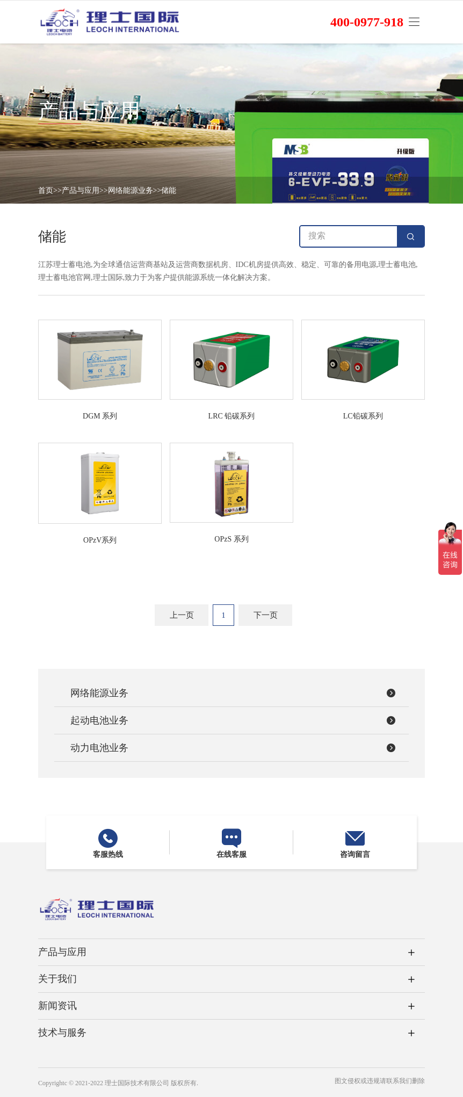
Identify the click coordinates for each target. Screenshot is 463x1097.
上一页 (182, 615)
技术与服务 (62, 1032)
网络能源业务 (130, 190)
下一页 (266, 615)
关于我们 (57, 978)
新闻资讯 (57, 1005)
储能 (168, 190)
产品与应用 (80, 190)
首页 (45, 190)
